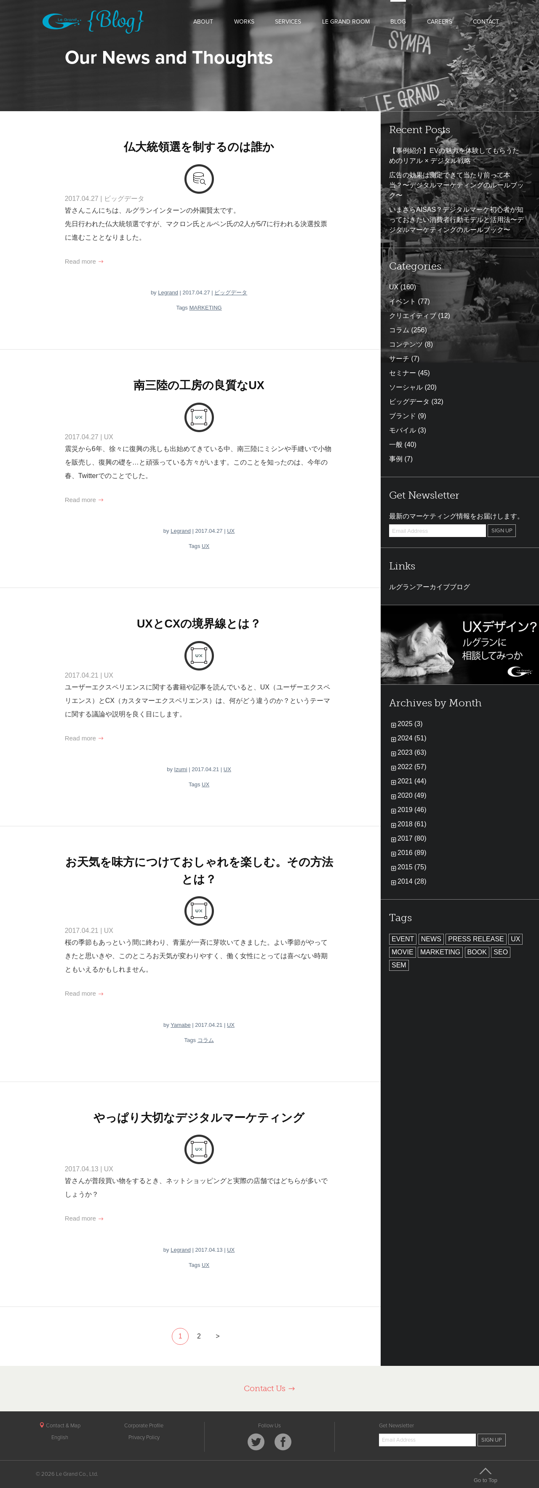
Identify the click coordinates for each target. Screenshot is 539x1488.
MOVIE (403, 952)
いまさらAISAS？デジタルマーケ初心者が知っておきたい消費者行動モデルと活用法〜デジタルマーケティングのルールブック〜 (456, 219)
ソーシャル (406, 387)
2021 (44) (412, 781)
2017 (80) (412, 838)
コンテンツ (406, 344)
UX (108, 437)
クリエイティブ (412, 315)
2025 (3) (410, 723)
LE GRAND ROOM (346, 21)
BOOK (477, 952)
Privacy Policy (144, 1437)
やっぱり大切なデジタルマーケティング (198, 1117)
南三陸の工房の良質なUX (198, 385)
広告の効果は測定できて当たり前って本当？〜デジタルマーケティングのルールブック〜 (456, 185)
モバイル (402, 430)
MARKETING (205, 308)
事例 (396, 458)
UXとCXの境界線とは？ (199, 623)
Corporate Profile (143, 1425)
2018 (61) (412, 824)
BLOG (398, 21)
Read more (84, 261)
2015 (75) (412, 867)
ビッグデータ (124, 198)
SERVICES (288, 21)
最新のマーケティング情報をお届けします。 (456, 516)
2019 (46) (412, 809)
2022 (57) (412, 766)
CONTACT (486, 21)
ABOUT (203, 21)
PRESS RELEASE (476, 939)
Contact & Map (59, 1425)
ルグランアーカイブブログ (429, 586)
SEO (501, 952)
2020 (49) (412, 795)
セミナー (402, 373)
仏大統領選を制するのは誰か (199, 147)
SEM (399, 965)
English (59, 1437)
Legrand (168, 292)
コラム (205, 1040)
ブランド (402, 415)
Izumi (180, 769)
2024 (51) (412, 738)
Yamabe (180, 1025)
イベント (402, 301)
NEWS (431, 939)
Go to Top (485, 1475)
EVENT (403, 939)
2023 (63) (412, 752)
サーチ (399, 358)
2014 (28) (412, 881)
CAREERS (439, 21)
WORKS (244, 21)
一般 (396, 444)
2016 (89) (412, 852)
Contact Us (270, 1388)
